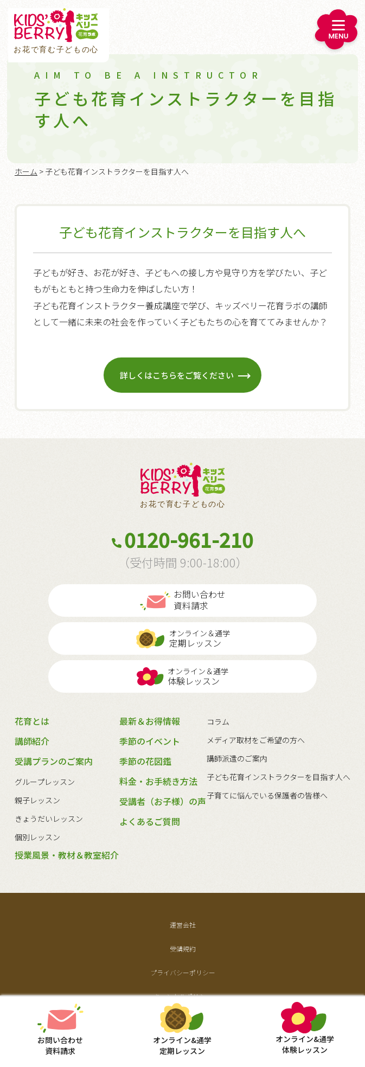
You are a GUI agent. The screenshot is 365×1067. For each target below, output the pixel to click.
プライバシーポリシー (182, 972)
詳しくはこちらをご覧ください (185, 375)
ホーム (26, 171)
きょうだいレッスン (49, 818)
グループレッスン (45, 781)
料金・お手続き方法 (158, 781)
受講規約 (183, 948)
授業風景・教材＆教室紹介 (67, 854)
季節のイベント (149, 740)
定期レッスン (182, 1029)
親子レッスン (37, 800)
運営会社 (183, 924)
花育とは (32, 720)
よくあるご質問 (149, 821)
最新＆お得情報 (149, 720)
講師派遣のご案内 (237, 758)
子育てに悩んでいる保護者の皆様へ (267, 795)
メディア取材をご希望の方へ (256, 739)
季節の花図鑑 (145, 761)
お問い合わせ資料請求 (182, 600)
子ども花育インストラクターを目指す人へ (278, 776)
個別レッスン (37, 837)
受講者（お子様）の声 (162, 801)
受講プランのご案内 (54, 761)
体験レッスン (305, 1028)
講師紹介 (32, 740)
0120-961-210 (182, 548)
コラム (218, 721)
